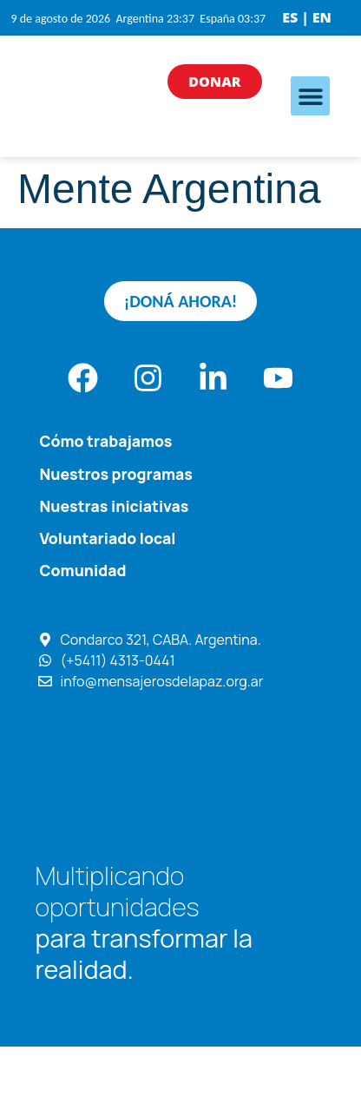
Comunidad (82, 570)
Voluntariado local (107, 538)
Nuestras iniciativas (113, 505)
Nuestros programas (116, 473)
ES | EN (306, 17)
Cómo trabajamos (105, 440)
